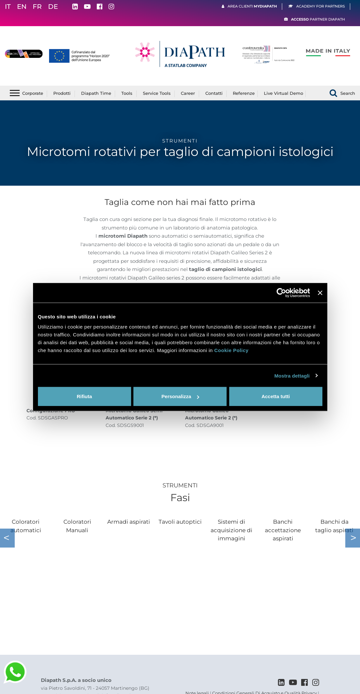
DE (53, 6)
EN (21, 6)
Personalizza (180, 396)
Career (188, 93)
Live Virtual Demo (283, 93)
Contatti (214, 93)
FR (37, 6)
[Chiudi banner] (320, 292)
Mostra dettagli (292, 375)
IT (8, 6)
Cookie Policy (231, 350)
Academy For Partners (320, 6)
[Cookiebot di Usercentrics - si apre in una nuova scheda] (281, 292)
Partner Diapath (318, 19)
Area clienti (252, 6)
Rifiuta (84, 396)
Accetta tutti (276, 396)
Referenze (244, 93)
